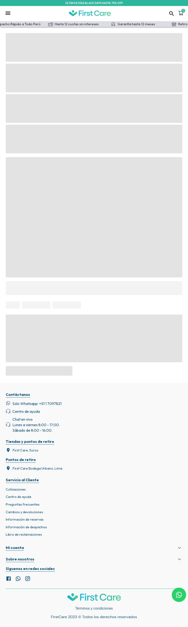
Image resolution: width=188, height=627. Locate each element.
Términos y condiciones (94, 608)
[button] (94, 548)
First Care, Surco (22, 450)
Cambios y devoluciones (24, 512)
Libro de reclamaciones (24, 534)
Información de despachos (26, 527)
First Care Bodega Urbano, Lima (34, 468)
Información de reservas (25, 519)
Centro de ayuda (18, 497)
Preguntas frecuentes (23, 504)
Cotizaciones (16, 489)
